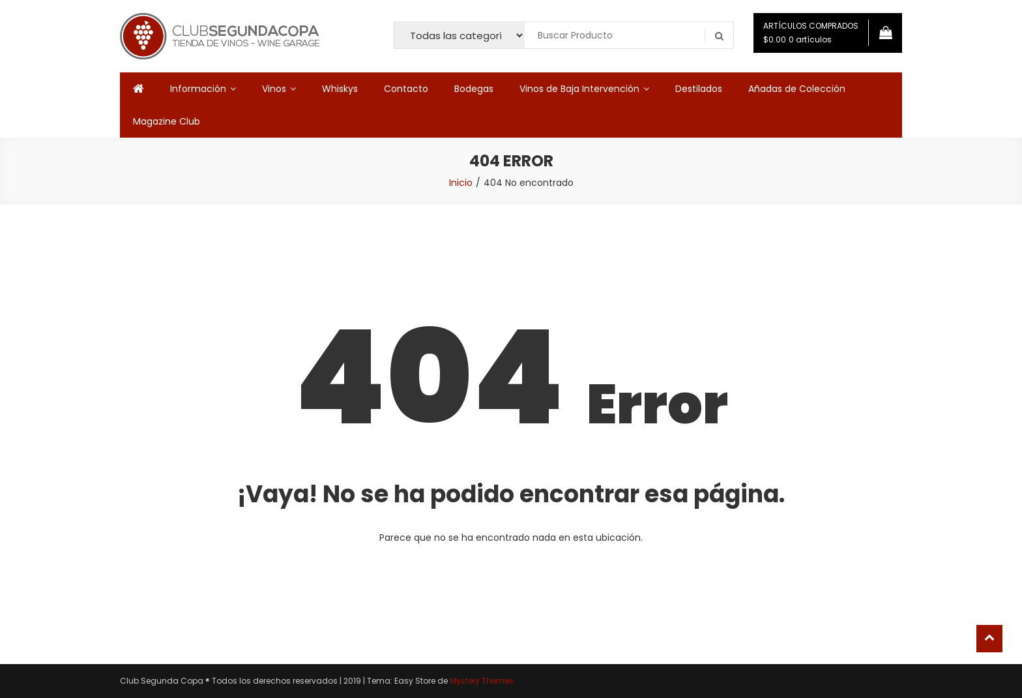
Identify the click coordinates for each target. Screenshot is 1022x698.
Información (198, 88)
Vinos (274, 88)
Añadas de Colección (796, 88)
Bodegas (473, 88)
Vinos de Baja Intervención (579, 88)
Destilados (698, 88)
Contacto (406, 88)
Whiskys (340, 88)
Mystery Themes (482, 680)
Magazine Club (166, 121)
